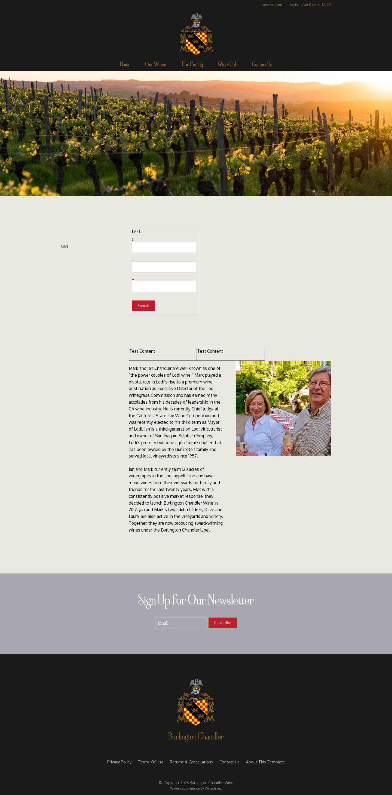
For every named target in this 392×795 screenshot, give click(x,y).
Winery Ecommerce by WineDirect (196, 788)
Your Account (272, 5)
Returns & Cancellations (191, 761)
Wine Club (227, 65)
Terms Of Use (150, 761)
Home (125, 65)
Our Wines (155, 65)
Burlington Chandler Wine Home (196, 33)
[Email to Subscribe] (181, 623)
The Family (191, 65)
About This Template (265, 761)
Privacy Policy (119, 761)
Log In (293, 5)
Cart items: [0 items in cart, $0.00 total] (316, 5)
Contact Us (262, 65)
